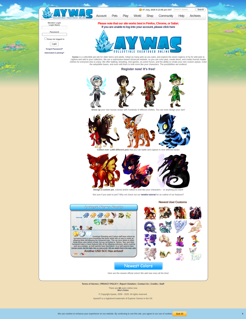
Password (54, 32)
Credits (154, 284)
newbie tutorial (148, 194)
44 (119, 288)
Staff (162, 284)
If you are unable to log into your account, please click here (138, 27)
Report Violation (128, 284)
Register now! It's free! (138, 69)
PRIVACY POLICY (109, 284)
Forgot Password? (54, 49)
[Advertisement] (54, 81)
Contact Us (143, 284)
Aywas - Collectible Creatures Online (67, 12)
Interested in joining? (54, 53)
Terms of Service (90, 284)
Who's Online (123, 290)
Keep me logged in (55, 39)
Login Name (54, 25)
